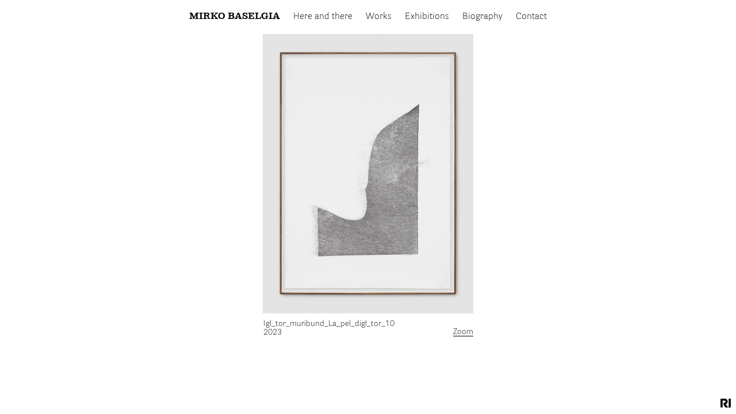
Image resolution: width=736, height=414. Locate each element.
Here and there (322, 16)
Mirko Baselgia (234, 16)
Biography (482, 16)
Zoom (463, 332)
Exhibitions (427, 16)
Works (379, 16)
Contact (531, 16)
